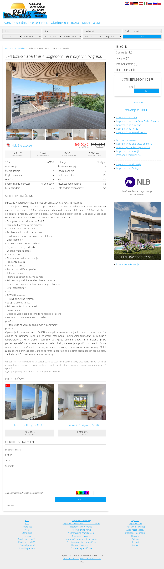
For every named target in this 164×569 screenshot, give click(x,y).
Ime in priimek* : (13, 449)
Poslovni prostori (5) (126, 64)
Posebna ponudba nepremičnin (133, 147)
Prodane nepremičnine (128, 154)
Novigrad (75, 22)
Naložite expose (22, 145)
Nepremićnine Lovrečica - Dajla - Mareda (137, 121)
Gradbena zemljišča (27, 539)
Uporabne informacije (127, 264)
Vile (27, 529)
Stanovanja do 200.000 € (137, 110)
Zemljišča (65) (123, 58)
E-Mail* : (9, 455)
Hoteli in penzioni (27, 548)
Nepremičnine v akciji (127, 151)
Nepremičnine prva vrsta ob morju (134, 143)
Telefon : (9, 460)
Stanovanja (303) (124, 52)
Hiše (27, 520)
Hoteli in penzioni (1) (126, 69)
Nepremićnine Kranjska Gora (131, 132)
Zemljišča (27, 536)
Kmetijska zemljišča (27, 542)
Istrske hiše (27, 526)
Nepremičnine (20, 22)
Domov (8, 48)
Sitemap (135, 545)
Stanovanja (27, 532)
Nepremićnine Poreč (127, 128)
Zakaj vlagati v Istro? (60, 22)
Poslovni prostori (27, 545)
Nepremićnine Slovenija (128, 164)
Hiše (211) (121, 46)
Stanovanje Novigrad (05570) (82, 424)
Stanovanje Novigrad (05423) (29, 424)
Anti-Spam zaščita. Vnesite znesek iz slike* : (24, 492)
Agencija (7, 22)
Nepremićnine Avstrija (127, 168)
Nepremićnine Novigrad (128, 124)
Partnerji (86, 22)
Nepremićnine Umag (127, 117)
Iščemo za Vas (137, 102)
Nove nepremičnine (126, 140)
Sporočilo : (10, 466)
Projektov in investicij (39, 22)
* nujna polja (9, 505)
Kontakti (96, 22)
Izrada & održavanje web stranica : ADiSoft (82, 558)
